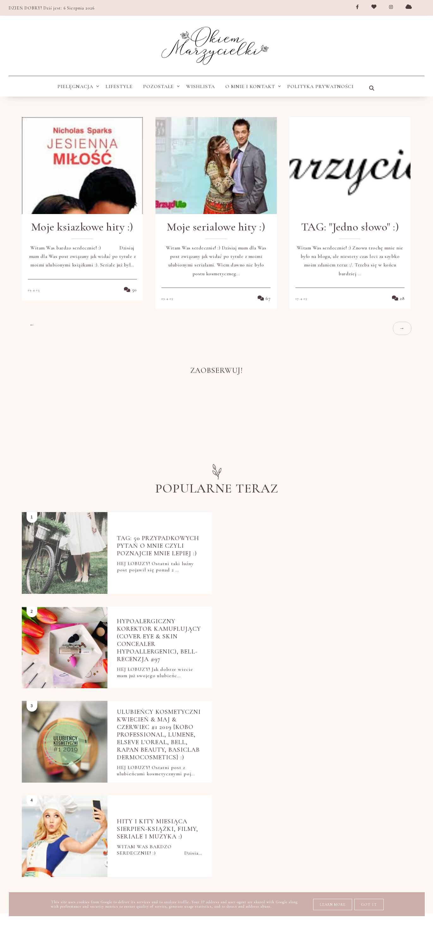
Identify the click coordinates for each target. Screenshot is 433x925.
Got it (369, 904)
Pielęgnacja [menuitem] (75, 86)
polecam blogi (202, 824)
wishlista (317, 840)
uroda (283, 840)
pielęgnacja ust (296, 807)
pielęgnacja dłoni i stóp (362, 791)
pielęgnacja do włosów (216, 791)
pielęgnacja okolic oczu (155, 807)
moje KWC (194, 774)
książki (160, 774)
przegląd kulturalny (267, 824)
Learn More (332, 904)
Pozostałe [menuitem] (158, 86)
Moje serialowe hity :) (216, 227)
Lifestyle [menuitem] (119, 86)
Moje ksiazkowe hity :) (82, 227)
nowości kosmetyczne (251, 774)
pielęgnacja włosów (360, 807)
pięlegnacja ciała (144, 824)
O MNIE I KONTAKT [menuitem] (250, 86)
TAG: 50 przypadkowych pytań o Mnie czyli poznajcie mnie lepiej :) (157, 545)
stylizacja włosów (146, 840)
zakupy (352, 840)
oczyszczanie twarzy (327, 774)
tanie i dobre (204, 840)
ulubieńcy (249, 840)
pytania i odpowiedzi (341, 824)
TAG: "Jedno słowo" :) (350, 227)
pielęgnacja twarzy (232, 807)
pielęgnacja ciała (144, 791)
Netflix (129, 774)
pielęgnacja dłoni (289, 791)
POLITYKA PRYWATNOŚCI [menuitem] (320, 86)
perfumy (381, 774)
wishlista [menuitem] (200, 86)
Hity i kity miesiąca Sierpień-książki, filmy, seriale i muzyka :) (357, 635)
